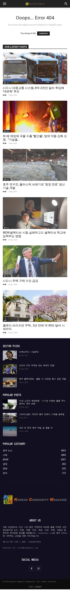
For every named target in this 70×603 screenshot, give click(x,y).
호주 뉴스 (7, 83)
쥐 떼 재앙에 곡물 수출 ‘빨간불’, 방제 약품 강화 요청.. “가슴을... (35, 137)
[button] (4, 4)
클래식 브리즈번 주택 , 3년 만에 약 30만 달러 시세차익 (34, 327)
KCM (4, 95)
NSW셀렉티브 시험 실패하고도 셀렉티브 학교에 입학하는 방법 (34, 234)
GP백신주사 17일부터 (29, 352)
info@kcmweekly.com (27, 548)
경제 (5, 321)
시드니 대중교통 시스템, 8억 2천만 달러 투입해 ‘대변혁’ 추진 (33, 89)
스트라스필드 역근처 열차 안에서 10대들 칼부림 (41, 414)
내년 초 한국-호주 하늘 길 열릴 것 (36, 428)
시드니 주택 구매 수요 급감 (20, 281)
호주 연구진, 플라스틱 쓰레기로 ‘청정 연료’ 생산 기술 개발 (34, 186)
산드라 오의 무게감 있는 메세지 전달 (36, 365)
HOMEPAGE (43, 33)
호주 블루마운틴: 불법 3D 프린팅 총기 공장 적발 (42, 379)
